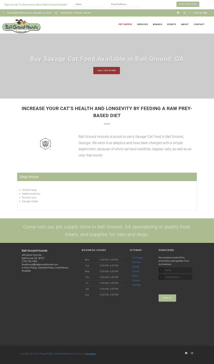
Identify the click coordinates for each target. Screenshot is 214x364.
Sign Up (167, 298)
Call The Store (106, 70)
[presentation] (156, 5)
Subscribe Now (188, 4)
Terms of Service (62, 354)
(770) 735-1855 (29, 261)
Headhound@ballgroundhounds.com (40, 264)
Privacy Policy (46, 354)
